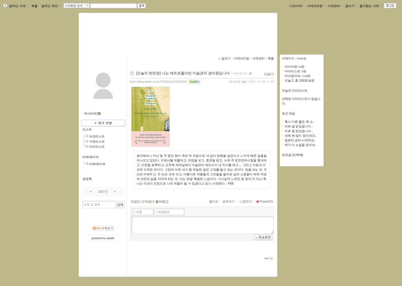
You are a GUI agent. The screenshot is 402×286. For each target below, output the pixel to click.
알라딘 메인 (50, 6)
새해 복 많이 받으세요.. (301, 135)
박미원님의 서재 (103, 32)
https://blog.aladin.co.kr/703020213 (112, 37)
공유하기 (228, 201)
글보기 (226, 58)
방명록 (87, 179)
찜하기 (245, 201)
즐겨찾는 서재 (370, 6)
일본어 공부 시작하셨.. (300, 140)
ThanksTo (264, 201)
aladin (110, 238)
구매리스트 (97, 141)
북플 (35, 6)
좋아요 (213, 201)
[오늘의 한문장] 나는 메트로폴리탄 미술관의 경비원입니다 (182, 73)
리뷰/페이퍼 (91, 157)
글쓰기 (350, 6)
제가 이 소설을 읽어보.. (301, 145)
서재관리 (335, 6)
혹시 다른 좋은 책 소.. (300, 122)
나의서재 (297, 6)
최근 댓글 (288, 113)
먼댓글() (148, 201)
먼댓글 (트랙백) (292, 155)
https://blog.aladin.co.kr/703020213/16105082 (158, 81)
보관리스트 (97, 136)
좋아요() (161, 201)
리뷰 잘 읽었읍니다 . (299, 126)
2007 (101, 192)
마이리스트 (97, 147)
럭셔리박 (234, 81)
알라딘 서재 (18, 6)
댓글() (269, 74)
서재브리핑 (316, 6)
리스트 (87, 129)
